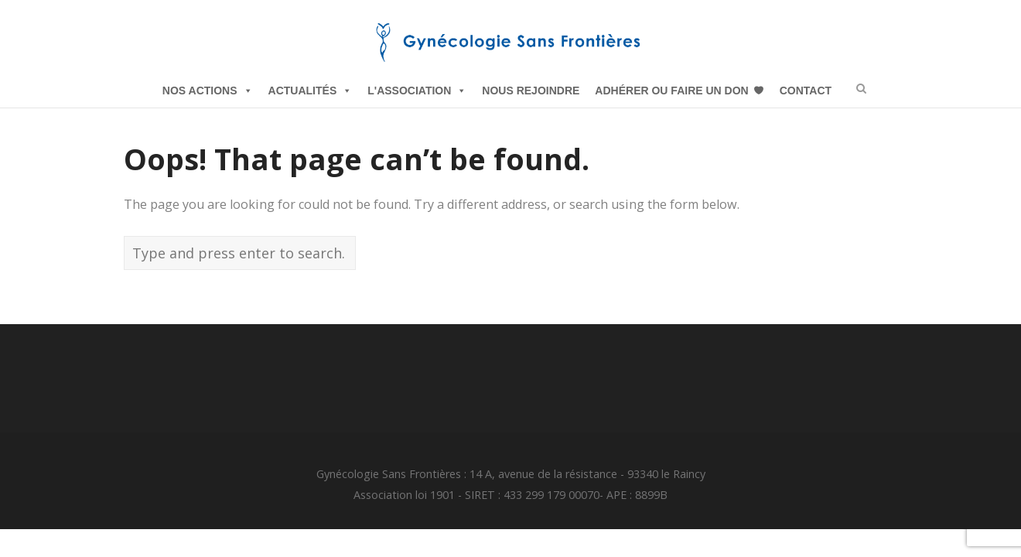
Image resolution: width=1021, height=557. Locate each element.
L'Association (416, 90)
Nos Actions (207, 90)
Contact (805, 90)
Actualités (310, 90)
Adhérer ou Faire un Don (671, 90)
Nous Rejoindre (530, 90)
